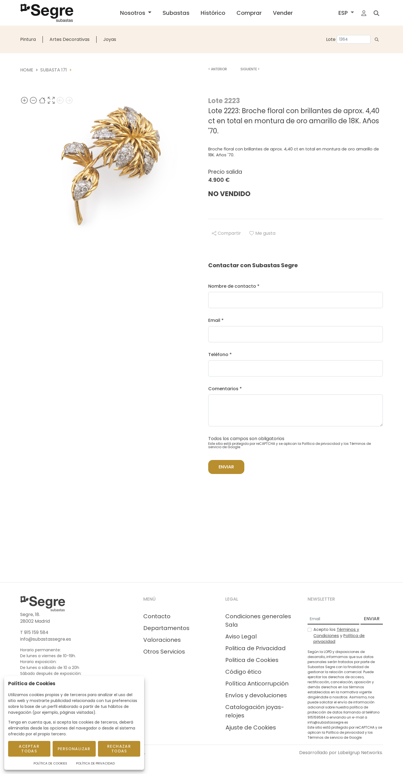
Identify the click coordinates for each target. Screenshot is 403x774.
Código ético (243, 672)
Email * (216, 320)
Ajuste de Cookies (251, 727)
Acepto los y (339, 635)
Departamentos (166, 628)
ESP (343, 13)
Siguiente (249, 69)
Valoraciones (162, 640)
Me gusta (262, 233)
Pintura (28, 39)
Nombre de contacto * (233, 286)
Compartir (226, 233)
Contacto (156, 616)
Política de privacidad (321, 443)
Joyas (109, 39)
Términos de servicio (325, 737)
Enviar (226, 467)
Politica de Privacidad (255, 648)
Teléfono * (220, 354)
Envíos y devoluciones (256, 695)
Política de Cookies (50, 763)
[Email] (333, 619)
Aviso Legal (241, 636)
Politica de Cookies (251, 660)
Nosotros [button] (133, 13)
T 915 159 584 (34, 632)
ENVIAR (371, 618)
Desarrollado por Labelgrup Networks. (341, 752)
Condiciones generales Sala (258, 620)
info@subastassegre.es (45, 639)
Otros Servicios (164, 652)
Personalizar (74, 749)
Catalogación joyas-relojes (254, 711)
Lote (331, 39)
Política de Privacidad (95, 763)
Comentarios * (225, 388)
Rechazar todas (119, 748)
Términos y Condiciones (336, 632)
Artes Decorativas (70, 39)
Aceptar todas (29, 748)
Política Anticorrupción (257, 683)
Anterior (217, 69)
